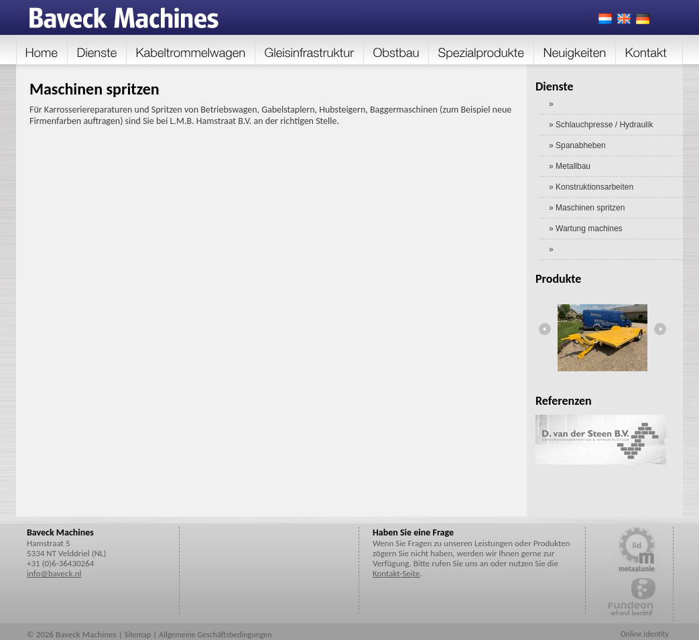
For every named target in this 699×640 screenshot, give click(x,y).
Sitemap (138, 634)
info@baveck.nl (54, 573)
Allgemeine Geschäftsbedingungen (215, 634)
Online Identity (645, 634)
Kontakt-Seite (396, 573)
